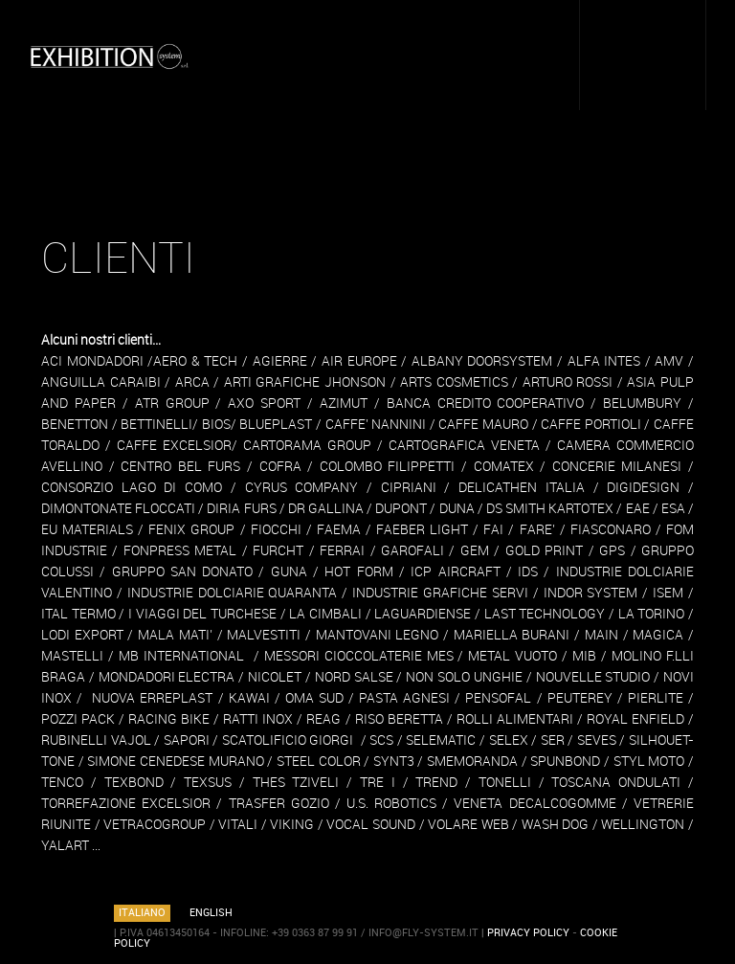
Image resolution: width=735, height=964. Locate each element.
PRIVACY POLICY (528, 933)
